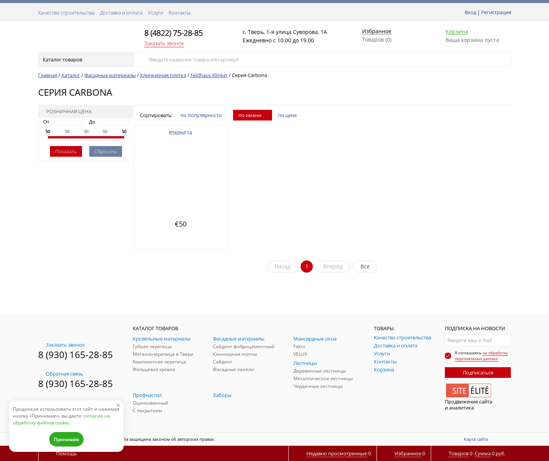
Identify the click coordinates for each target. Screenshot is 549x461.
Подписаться (478, 372)
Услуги (155, 12)
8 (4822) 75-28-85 (173, 33)
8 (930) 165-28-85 (75, 354)
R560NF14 (180, 132)
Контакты (179, 12)
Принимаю (66, 439)
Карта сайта (476, 439)
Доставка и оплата (121, 12)
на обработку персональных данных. (481, 355)
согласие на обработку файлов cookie (61, 419)
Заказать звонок (164, 43)
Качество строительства (66, 12)
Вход (470, 12)
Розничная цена (66, 111)
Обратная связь (60, 373)
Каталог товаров (85, 59)
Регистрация (496, 12)
